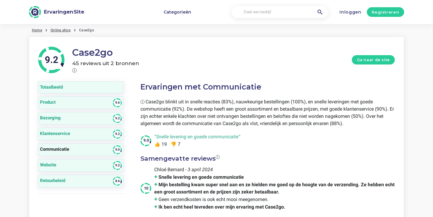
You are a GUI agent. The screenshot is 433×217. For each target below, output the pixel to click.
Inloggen (350, 12)
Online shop (61, 30)
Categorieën (177, 12)
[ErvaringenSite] (56, 12)
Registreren (385, 12)
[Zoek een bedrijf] (280, 12)
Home (37, 30)
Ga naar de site (373, 60)
